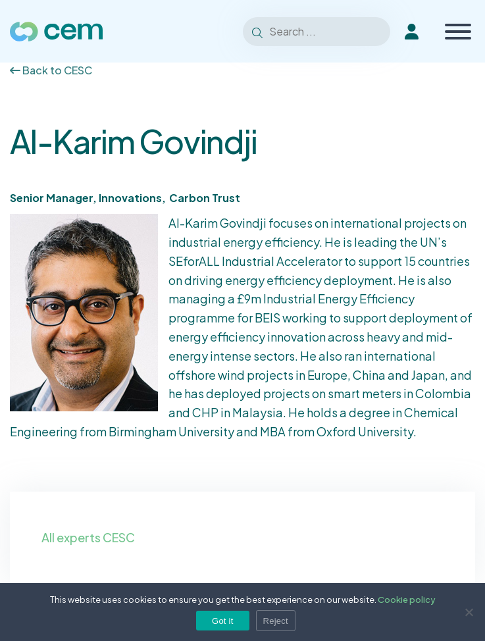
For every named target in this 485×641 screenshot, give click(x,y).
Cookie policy (407, 599)
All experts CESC (88, 537)
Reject (275, 621)
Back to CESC (51, 70)
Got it (223, 621)
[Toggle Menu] (458, 31)
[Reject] (468, 612)
